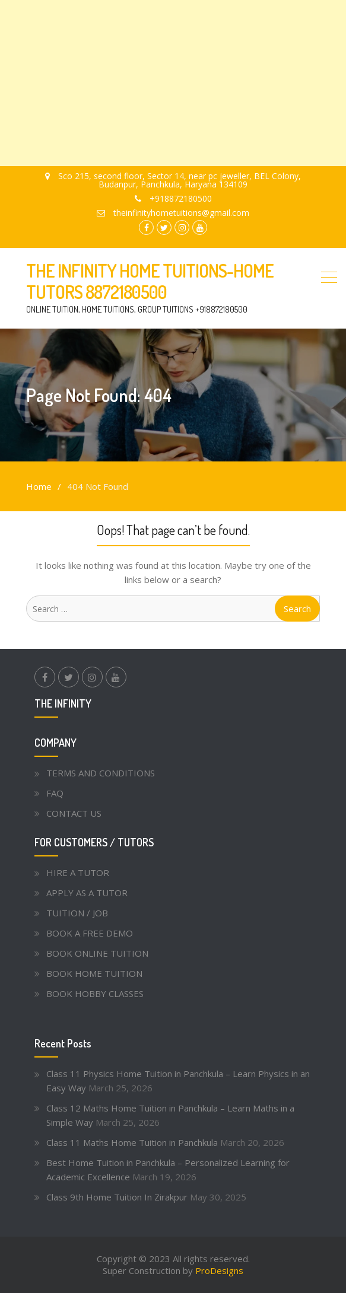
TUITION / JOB (77, 913)
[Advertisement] (173, 83)
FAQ (55, 793)
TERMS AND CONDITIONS (100, 773)
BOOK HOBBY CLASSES (95, 993)
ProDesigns (219, 1270)
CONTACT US (73, 813)
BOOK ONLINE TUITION (97, 953)
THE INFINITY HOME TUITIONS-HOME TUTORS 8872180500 (150, 281)
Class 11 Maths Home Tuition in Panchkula (132, 1142)
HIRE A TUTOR (77, 872)
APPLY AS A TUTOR (87, 893)
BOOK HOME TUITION (94, 973)
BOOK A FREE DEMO (89, 933)
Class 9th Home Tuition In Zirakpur (117, 1197)
